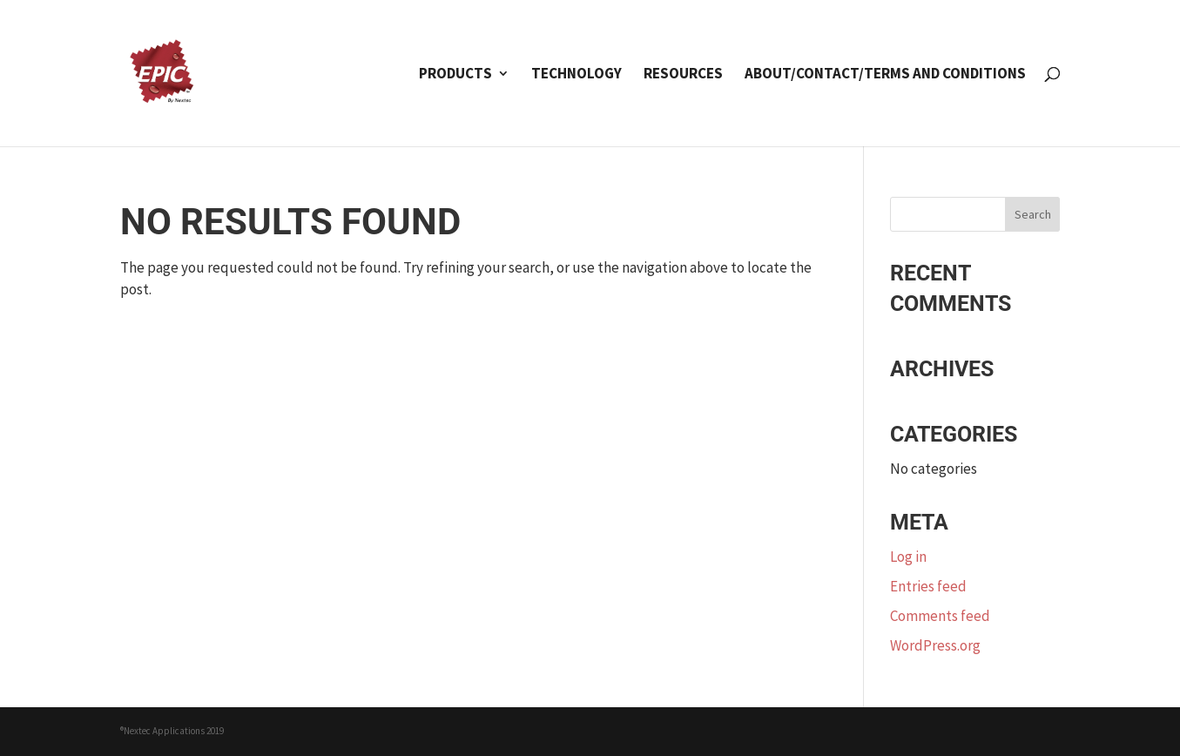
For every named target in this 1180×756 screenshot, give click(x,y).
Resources (683, 75)
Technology (576, 75)
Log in (908, 556)
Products (455, 75)
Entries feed (928, 586)
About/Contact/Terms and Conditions (885, 75)
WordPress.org (935, 645)
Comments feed (940, 615)
